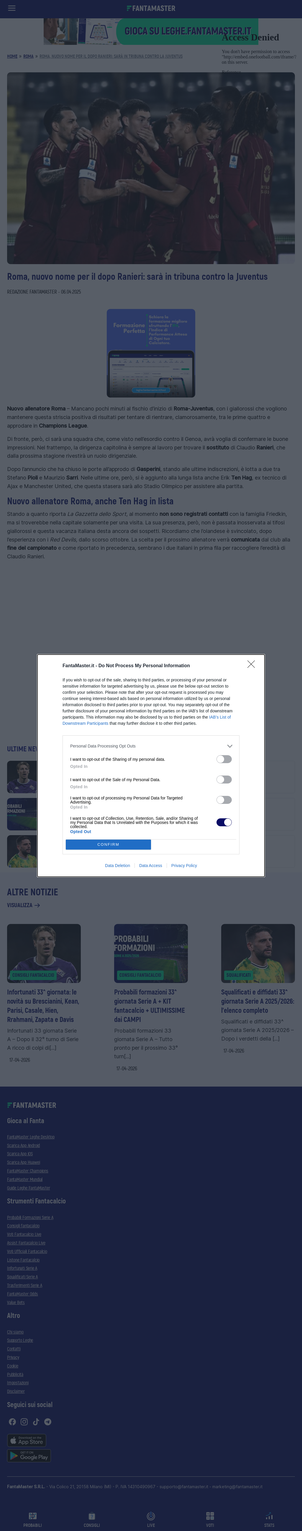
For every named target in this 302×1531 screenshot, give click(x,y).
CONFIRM (108, 844)
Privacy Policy (184, 865)
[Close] (253, 666)
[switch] (224, 759)
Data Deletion (117, 865)
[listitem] (151, 746)
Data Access (150, 865)
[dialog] (151, 766)
